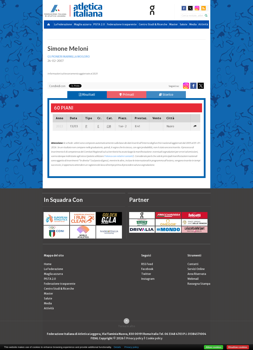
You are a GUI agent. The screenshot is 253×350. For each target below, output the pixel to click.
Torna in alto (126, 326)
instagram (197, 8)
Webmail (193, 278)
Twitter (146, 274)
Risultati (87, 95)
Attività (203, 24)
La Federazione (63, 24)
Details (117, 347)
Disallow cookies (237, 347)
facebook (184, 8)
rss (203, 8)
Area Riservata (196, 274)
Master (173, 24)
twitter (190, 8)
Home (47, 264)
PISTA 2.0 (99, 24)
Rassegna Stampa (198, 283)
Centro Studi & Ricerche (153, 24)
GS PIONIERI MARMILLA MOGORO (68, 56)
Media (193, 24)
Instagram (147, 278)
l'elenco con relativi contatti (118, 156)
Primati (126, 95)
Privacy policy (134, 338)
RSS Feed (147, 264)
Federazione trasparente (122, 24)
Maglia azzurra (82, 24)
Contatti (192, 264)
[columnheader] (60, 118)
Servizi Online (196, 269)
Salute (183, 24)
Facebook (147, 269)
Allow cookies (213, 347)
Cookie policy (154, 338)
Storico (166, 95)
